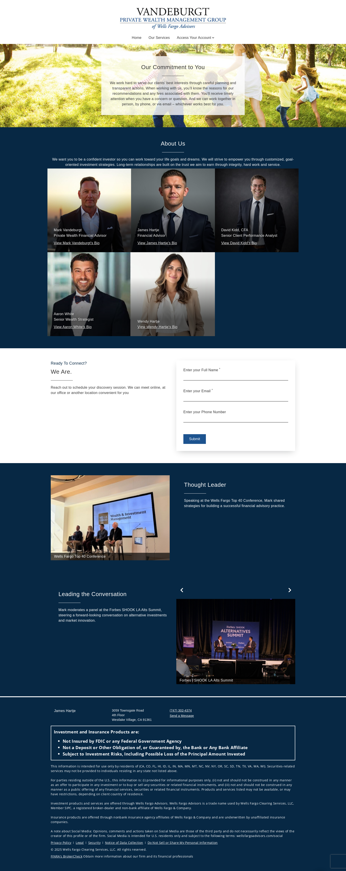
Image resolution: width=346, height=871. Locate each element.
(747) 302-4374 (181, 710)
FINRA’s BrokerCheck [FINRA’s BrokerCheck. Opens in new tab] (66, 856)
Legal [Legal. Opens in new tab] (80, 843)
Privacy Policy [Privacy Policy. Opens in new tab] (61, 843)
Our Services (159, 38)
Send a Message (182, 716)
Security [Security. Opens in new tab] (94, 843)
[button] (77, 243)
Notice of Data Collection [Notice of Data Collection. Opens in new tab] (124, 843)
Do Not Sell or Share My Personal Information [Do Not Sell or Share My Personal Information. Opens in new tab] (183, 843)
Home (136, 38)
